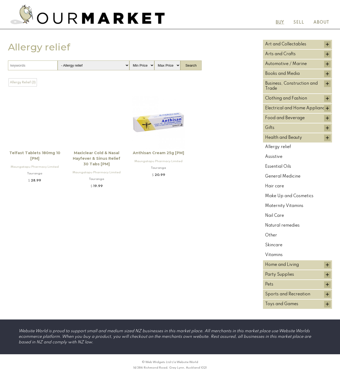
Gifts (269, 128)
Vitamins (274, 255)
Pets (269, 284)
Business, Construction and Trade (291, 86)
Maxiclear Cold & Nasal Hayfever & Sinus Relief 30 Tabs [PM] (96, 158)
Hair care (274, 186)
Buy (280, 22)
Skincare (273, 245)
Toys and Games (281, 304)
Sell (299, 22)
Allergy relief (278, 147)
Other (271, 235)
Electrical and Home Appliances (297, 108)
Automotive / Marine (286, 64)
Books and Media (282, 74)
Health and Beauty (283, 138)
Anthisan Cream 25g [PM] (158, 152)
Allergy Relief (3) (23, 82)
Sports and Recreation (287, 294)
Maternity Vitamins (284, 206)
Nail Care (274, 216)
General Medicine (282, 176)
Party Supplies (279, 275)
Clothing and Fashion (286, 98)
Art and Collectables (285, 44)
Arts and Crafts (280, 54)
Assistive (273, 157)
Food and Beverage (285, 118)
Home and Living (282, 265)
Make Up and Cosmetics (289, 196)
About (321, 22)
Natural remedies (282, 225)
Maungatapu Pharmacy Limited (35, 166)
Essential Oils (278, 167)
